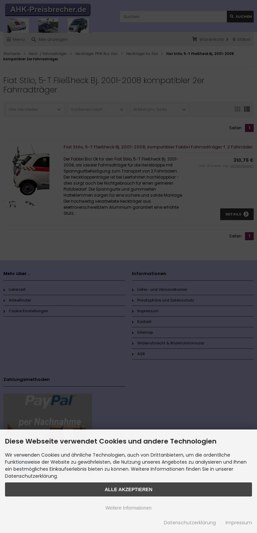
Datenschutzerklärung (190, 522)
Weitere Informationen (128, 508)
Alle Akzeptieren (129, 489)
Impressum (239, 522)
